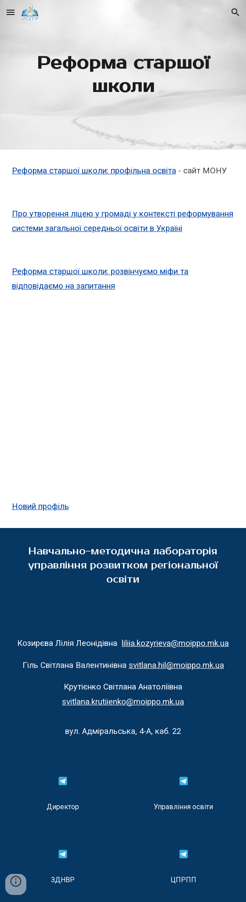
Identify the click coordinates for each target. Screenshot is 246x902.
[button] (10, 12)
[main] (123, 75)
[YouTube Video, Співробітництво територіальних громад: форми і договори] (123, 397)
